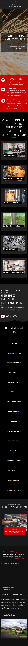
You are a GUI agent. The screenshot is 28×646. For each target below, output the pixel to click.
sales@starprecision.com (15, 6)
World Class (11, 99)
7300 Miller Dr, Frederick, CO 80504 (14, 1)
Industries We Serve (8, 608)
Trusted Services (13, 78)
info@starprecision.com (8, 581)
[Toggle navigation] (14, 13)
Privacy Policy (16, 643)
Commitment (11, 88)
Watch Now (8, 310)
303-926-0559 (15, 4)
